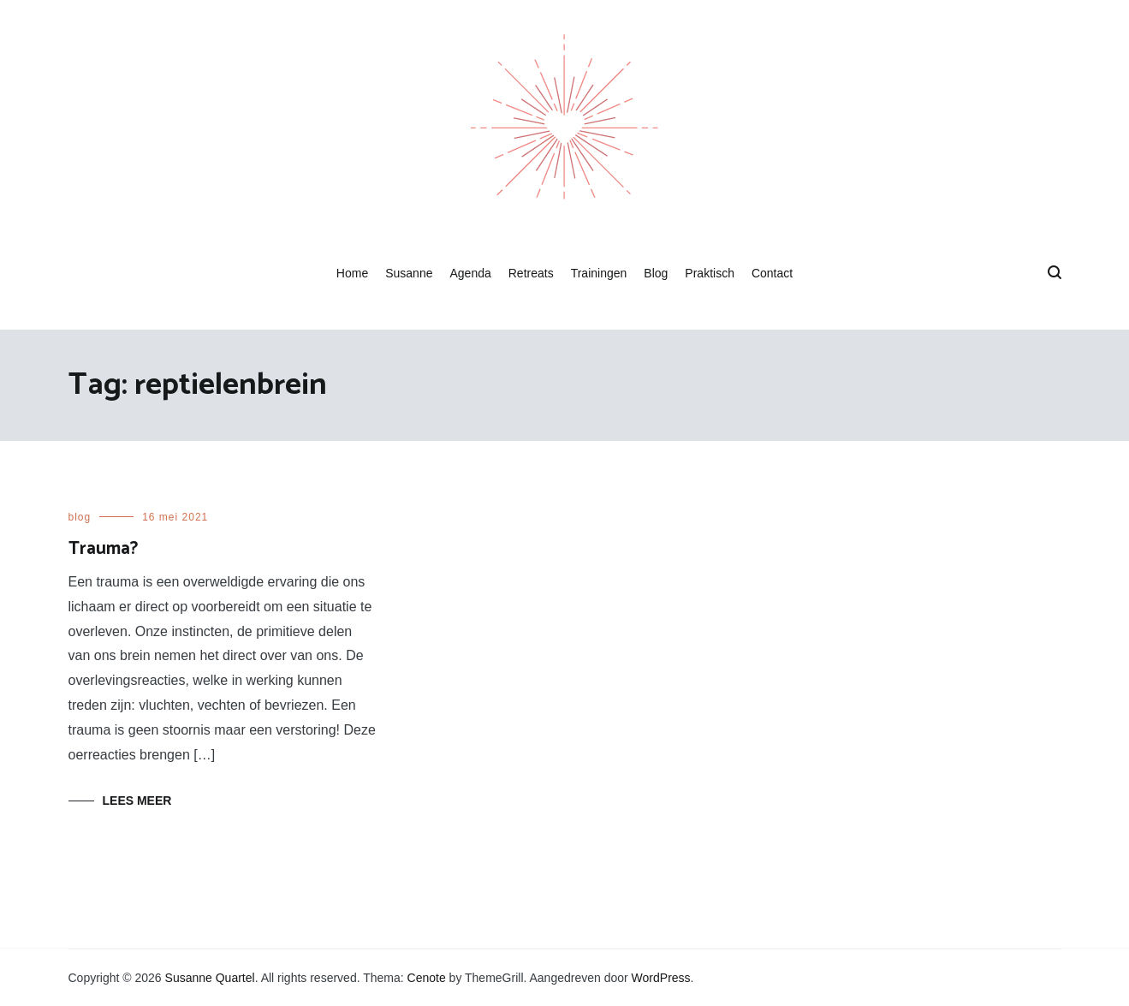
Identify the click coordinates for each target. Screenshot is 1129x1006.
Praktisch (709, 273)
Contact (772, 273)
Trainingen (599, 273)
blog (80, 517)
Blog (656, 273)
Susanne (408, 273)
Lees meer (137, 800)
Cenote (426, 978)
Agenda (469, 273)
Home (352, 273)
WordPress (661, 978)
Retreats (531, 273)
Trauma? (103, 548)
